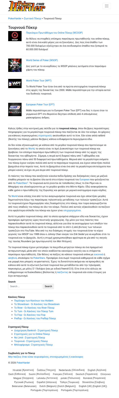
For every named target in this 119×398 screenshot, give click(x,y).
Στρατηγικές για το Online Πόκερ (32, 334)
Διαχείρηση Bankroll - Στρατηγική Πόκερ (36, 330)
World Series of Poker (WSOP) (42, 60)
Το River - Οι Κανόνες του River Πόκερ (34, 307)
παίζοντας (62, 272)
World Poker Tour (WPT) (38, 80)
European (85, 179)
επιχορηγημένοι (72, 210)
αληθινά (12, 258)
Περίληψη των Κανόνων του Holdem (33, 300)
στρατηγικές (45, 135)
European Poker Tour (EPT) (40, 104)
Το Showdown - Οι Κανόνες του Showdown (37, 304)
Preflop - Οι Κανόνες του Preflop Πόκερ (35, 318)
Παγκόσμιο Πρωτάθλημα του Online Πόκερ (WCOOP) (54, 32)
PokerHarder (23, 362)
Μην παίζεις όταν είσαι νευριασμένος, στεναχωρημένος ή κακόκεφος (45, 356)
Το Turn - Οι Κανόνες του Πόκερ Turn (33, 311)
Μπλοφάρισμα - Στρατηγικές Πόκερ (33, 344)
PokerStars (39, 258)
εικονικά (98, 254)
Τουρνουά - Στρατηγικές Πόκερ (31, 341)
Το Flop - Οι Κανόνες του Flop (30, 314)
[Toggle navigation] (106, 6)
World (31, 148)
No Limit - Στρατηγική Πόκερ (29, 337)
